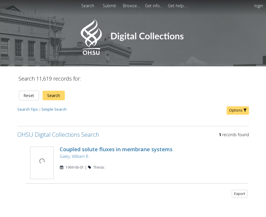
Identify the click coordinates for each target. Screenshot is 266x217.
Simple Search (54, 105)
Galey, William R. (74, 153)
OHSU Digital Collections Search (58, 131)
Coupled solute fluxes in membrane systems (116, 145)
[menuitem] (110, 5)
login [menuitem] (258, 5)
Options (238, 106)
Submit (110, 5)
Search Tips (27, 105)
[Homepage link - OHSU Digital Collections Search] (133, 53)
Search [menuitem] (87, 5)
